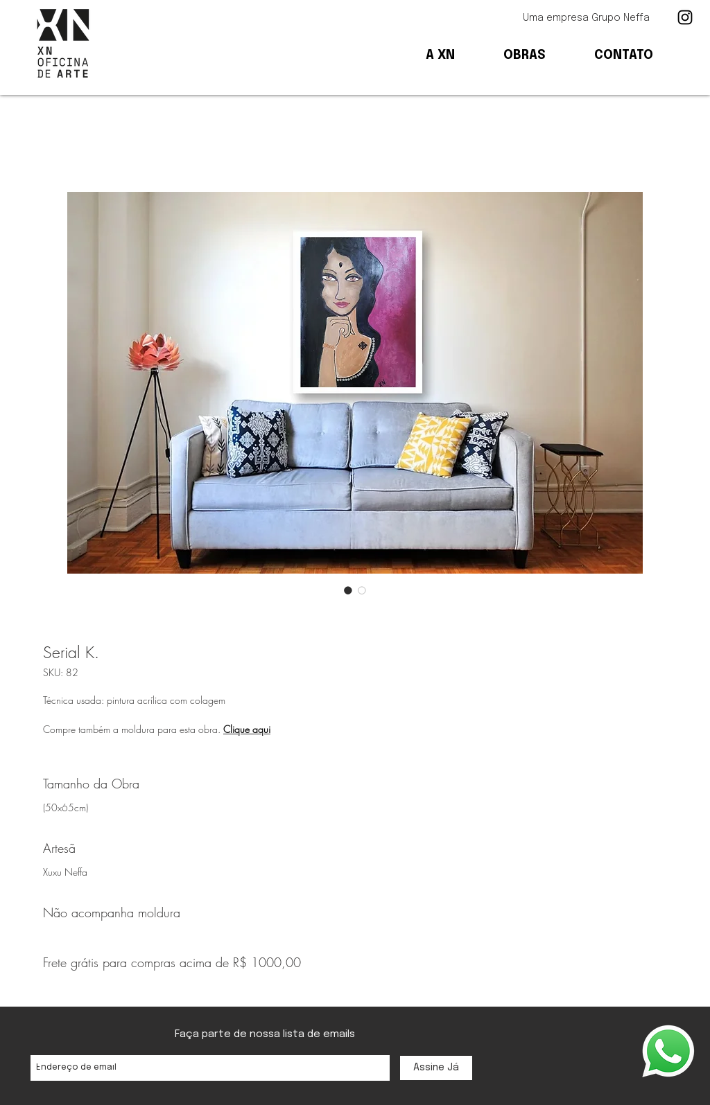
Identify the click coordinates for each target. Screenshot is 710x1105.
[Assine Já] (436, 1067)
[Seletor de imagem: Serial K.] (348, 590)
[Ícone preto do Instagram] (685, 17)
